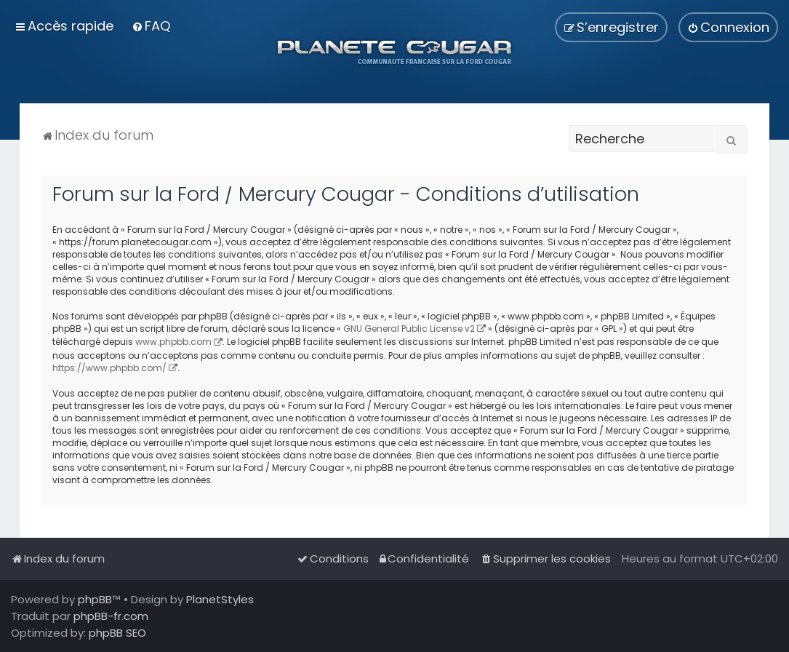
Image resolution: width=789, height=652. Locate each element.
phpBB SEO (117, 632)
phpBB (95, 599)
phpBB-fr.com (110, 616)
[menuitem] (151, 25)
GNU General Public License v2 (409, 328)
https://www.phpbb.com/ (109, 368)
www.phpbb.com (173, 341)
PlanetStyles (220, 599)
